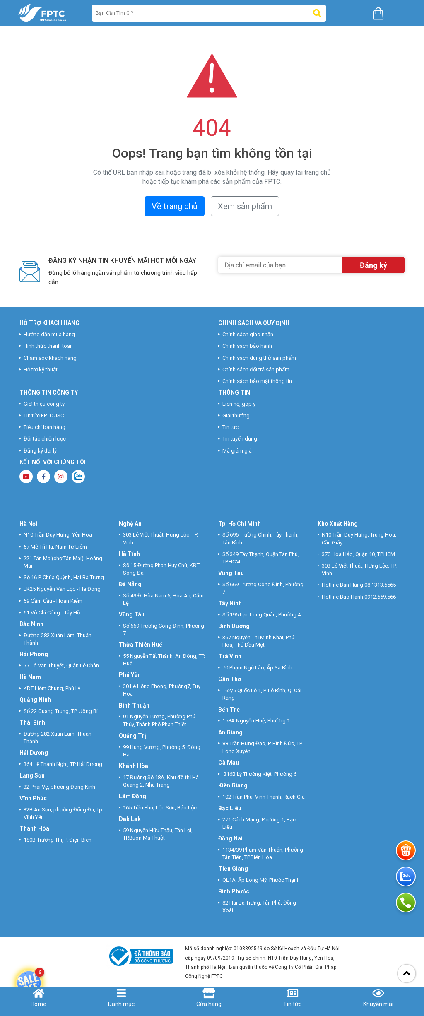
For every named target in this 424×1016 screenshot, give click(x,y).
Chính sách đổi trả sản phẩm (255, 369)
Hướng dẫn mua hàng (49, 334)
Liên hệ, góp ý (238, 404)
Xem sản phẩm (245, 206)
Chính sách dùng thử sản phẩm (259, 358)
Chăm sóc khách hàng (50, 358)
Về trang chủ (175, 206)
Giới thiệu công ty (44, 404)
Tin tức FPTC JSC (44, 415)
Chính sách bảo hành (247, 346)
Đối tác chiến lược (45, 439)
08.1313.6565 (380, 585)
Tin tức (230, 427)
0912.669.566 (380, 597)
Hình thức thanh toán (48, 346)
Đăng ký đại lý (40, 451)
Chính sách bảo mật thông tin (257, 381)
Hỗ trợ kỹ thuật (41, 369)
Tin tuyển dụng (239, 439)
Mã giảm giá (237, 451)
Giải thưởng (236, 415)
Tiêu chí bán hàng (44, 427)
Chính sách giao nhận (247, 334)
